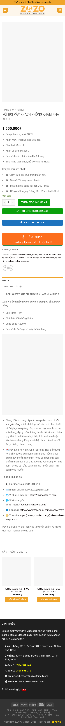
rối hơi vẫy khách (47, 258)
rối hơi (5, 258)
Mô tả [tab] (5, 280)
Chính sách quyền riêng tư (19, 715)
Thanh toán (50, 710)
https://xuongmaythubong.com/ (30, 504)
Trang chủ (8, 110)
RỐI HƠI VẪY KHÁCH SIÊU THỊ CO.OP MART (48, 590)
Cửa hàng (37, 710)
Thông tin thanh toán (48, 715)
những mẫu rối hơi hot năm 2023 (46, 254)
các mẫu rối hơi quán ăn (20, 254)
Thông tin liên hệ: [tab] (12, 287)
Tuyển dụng (34, 713)
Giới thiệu (25, 710)
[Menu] (5, 10)
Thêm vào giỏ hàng (34, 202)
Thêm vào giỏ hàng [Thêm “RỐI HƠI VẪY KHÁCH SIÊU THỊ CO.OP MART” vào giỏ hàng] (48, 599)
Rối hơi (20, 110)
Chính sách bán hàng (33, 717)
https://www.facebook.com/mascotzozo (42, 510)
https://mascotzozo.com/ (44, 495)
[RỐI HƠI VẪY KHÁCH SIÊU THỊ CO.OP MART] (48, 571)
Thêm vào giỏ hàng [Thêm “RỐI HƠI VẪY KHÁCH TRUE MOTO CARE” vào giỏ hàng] (16, 599)
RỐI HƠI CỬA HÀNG (17, 258)
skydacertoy (14, 261)
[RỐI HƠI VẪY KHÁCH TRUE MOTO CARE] (16, 571)
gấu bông (15, 424)
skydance (25, 261)
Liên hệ (46, 713)
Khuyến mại (21, 713)
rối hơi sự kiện (33, 258)
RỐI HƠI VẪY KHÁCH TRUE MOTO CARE (17, 590)
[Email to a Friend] (10, 268)
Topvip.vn (55, 722)
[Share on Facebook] (5, 268)
